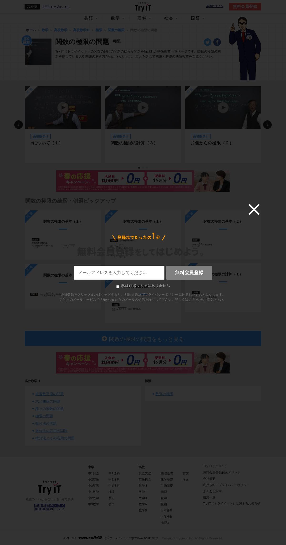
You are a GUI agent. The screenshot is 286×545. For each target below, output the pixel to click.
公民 (111, 504)
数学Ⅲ (143, 498)
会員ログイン (214, 6)
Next (267, 124)
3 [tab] (147, 168)
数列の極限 (164, 394)
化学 (164, 498)
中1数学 (93, 492)
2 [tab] (143, 168)
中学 (91, 467)
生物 (164, 504)
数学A (143, 504)
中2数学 (93, 498)
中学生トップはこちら (56, 6)
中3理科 (113, 485)
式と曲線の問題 (47, 401)
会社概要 (209, 479)
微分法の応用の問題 (51, 431)
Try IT (143, 6)
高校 (142, 467)
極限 (148, 381)
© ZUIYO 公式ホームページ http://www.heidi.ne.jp (110, 538)
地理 (111, 492)
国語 (195, 18)
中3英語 (93, 485)
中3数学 (93, 504)
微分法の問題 (46, 423)
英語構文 (145, 479)
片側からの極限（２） (212, 143)
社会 (169, 18)
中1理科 (113, 473)
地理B (165, 523)
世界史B (166, 516)
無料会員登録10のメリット (221, 472)
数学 (115, 18)
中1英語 (93, 473)
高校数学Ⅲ (32, 381)
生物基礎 (167, 485)
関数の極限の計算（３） (134, 143)
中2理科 (113, 479)
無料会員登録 (245, 6)
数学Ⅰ (143, 485)
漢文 (186, 479)
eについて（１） (47, 143)
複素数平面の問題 (49, 394)
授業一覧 (209, 497)
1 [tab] (139, 168)
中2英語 (93, 479)
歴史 (111, 498)
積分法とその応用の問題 (55, 438)
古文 (186, 473)
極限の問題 (44, 416)
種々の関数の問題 (49, 409)
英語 (89, 18)
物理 (164, 492)
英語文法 (145, 473)
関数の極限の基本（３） (143, 287)
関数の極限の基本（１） (63, 221)
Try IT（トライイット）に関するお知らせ (231, 503)
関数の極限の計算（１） (223, 274)
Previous (18, 124)
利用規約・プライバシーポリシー (226, 485)
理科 (142, 18)
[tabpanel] (63, 124)
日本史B (166, 510)
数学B (143, 510)
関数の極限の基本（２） (63, 275)
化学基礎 (167, 479)
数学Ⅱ (143, 492)
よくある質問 (212, 491)
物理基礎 (167, 473)
